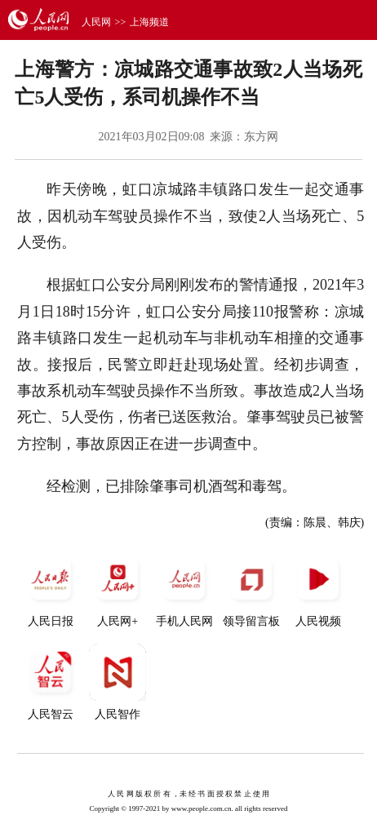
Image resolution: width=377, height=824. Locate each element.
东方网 (261, 137)
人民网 (96, 22)
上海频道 (149, 22)
